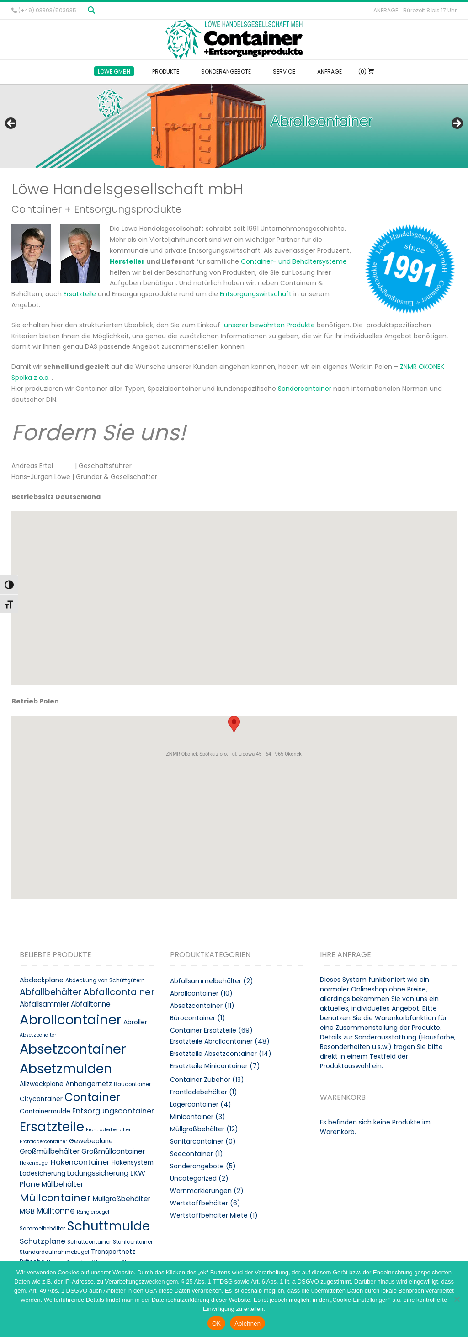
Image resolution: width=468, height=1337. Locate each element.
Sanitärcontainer (196, 1141)
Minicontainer (191, 1116)
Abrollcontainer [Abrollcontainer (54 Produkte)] (71, 1019)
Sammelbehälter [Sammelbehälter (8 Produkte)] (42, 1228)
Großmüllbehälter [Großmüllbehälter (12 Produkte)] (50, 1151)
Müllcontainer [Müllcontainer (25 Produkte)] (55, 1198)
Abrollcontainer (194, 993)
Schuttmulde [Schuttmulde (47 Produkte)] (108, 1226)
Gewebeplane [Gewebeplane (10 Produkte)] (91, 1141)
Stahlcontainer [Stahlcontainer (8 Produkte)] (133, 1242)
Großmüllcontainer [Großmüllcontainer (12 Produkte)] (113, 1151)
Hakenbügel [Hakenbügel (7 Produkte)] (34, 1163)
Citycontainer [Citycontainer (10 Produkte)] (41, 1099)
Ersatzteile (80, 293)
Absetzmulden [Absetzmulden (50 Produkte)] (66, 1069)
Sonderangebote (197, 1166)
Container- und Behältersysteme (294, 261)
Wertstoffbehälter (199, 1203)
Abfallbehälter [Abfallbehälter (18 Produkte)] (50, 992)
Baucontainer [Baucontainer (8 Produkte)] (132, 1084)
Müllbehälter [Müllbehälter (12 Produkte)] (62, 1184)
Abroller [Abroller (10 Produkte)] (135, 1022)
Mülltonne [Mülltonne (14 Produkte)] (56, 1210)
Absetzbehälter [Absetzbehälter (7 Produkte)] (38, 1035)
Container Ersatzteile (203, 1030)
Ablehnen (247, 1323)
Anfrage (385, 10)
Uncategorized (193, 1178)
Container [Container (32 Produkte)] (92, 1097)
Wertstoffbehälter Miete (209, 1215)
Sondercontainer (304, 388)
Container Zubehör (200, 1079)
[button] (234, 517)
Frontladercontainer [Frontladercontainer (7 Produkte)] (43, 1141)
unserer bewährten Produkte (270, 325)
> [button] (456, 124)
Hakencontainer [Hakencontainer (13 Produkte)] (80, 1162)
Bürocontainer (192, 1018)
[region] (234, 126)
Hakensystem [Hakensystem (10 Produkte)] (133, 1162)
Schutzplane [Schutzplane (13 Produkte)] (42, 1241)
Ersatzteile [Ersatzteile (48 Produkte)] (52, 1127)
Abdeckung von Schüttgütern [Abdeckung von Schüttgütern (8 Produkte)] (105, 980)
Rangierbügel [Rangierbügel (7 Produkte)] (93, 1212)
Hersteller (127, 261)
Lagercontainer (194, 1104)
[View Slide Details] (234, 126)
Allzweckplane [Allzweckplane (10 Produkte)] (42, 1084)
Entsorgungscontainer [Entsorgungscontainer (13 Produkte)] (113, 1111)
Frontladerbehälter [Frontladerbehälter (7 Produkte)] (108, 1129)
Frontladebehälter (198, 1092)
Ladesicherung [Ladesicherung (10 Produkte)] (42, 1173)
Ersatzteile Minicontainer (209, 1066)
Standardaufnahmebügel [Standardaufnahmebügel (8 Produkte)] (54, 1252)
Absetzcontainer (196, 1005)
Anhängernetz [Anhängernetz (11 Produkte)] (88, 1083)
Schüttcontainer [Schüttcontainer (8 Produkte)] (89, 1242)
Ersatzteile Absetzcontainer (213, 1053)
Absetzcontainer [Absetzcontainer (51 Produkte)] (73, 1049)
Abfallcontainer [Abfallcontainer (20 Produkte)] (118, 991)
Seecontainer (191, 1153)
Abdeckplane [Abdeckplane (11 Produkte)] (42, 980)
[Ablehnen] (456, 1299)
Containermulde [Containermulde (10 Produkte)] (45, 1111)
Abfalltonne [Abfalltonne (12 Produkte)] (91, 1004)
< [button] (11, 124)
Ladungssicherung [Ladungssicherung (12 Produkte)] (97, 1173)
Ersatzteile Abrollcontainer (211, 1041)
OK (216, 1323)
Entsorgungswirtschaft (256, 293)
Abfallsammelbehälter (205, 980)
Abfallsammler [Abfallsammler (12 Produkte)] (44, 1004)
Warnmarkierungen (201, 1190)
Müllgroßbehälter (197, 1129)
